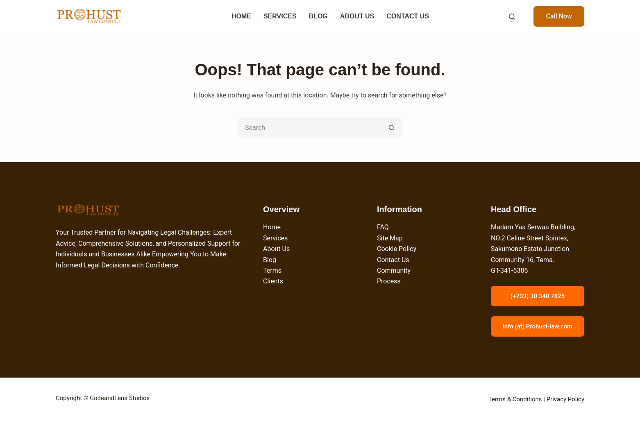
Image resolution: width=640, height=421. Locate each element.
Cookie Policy (396, 249)
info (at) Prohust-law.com (537, 326)
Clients (273, 281)
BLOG (318, 16)
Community (394, 270)
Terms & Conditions (515, 399)
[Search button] (391, 127)
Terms (272, 270)
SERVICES (280, 16)
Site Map (390, 238)
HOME (241, 16)
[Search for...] (309, 127)
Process (389, 281)
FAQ (383, 227)
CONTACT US (407, 16)
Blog (269, 260)
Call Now (559, 16)
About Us (276, 249)
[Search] (512, 17)
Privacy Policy (565, 399)
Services (275, 238)
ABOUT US (357, 16)
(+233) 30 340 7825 (538, 296)
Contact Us (393, 260)
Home (272, 227)
